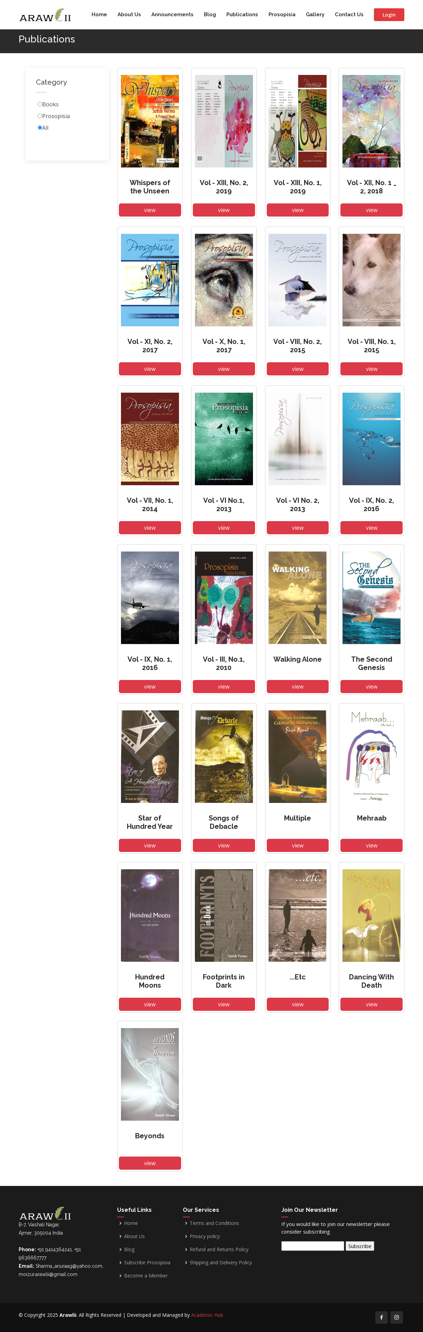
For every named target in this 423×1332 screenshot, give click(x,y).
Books (50, 110)
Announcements (172, 14)
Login (389, 14)
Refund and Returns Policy (219, 1249)
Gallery (315, 14)
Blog (210, 14)
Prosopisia (282, 14)
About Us (129, 14)
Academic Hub (207, 1315)
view (150, 216)
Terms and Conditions (214, 1223)
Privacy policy (205, 1236)
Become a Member (146, 1275)
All (45, 134)
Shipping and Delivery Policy (221, 1262)
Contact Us (349, 14)
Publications (242, 14)
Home (99, 14)
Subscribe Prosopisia (147, 1262)
